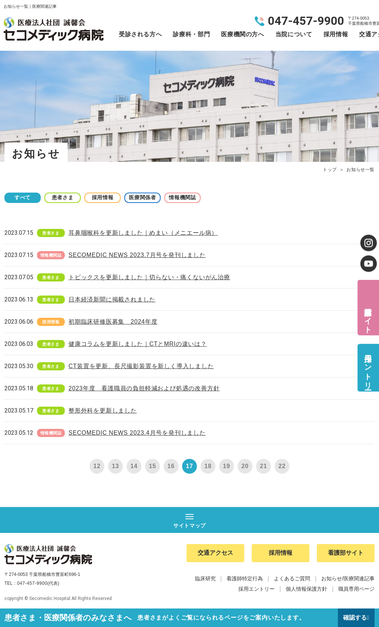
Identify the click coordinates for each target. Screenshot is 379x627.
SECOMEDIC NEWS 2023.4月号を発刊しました (137, 433)
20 (244, 466)
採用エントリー (368, 367)
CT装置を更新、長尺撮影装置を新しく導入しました (141, 366)
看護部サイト (368, 316)
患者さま (64, 197)
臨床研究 (205, 578)
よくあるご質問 (292, 578)
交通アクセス (215, 553)
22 (281, 466)
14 (133, 466)
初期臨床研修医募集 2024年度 (112, 321)
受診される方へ (140, 34)
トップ (330, 169)
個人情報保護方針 (306, 589)
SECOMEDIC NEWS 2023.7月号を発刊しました (137, 255)
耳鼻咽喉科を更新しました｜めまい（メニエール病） (143, 233)
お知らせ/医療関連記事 (348, 578)
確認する (355, 617)
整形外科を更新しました (102, 410)
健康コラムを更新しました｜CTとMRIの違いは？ (137, 344)
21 (263, 466)
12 (96, 466)
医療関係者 (145, 197)
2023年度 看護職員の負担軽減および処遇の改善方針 (143, 388)
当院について (293, 34)
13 (115, 466)
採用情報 (335, 34)
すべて (23, 197)
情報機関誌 (185, 197)
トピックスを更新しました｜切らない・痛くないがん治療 (149, 277)
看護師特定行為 (245, 578)
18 (207, 466)
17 (189, 466)
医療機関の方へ (242, 34)
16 (170, 466)
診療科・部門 (191, 34)
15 (152, 466)
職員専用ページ (356, 589)
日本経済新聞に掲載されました (111, 299)
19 (226, 466)
